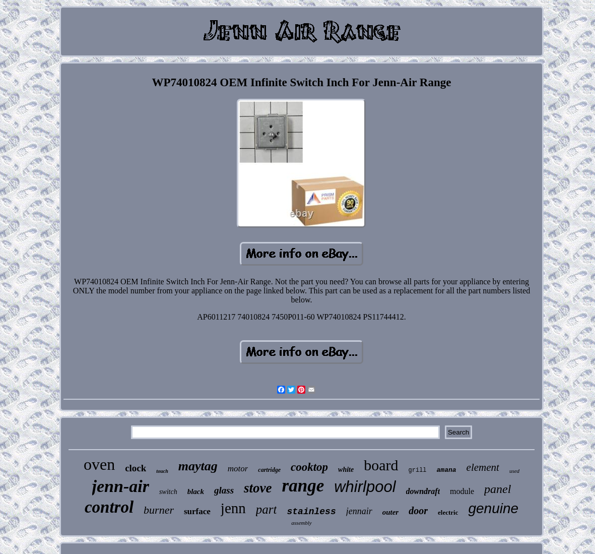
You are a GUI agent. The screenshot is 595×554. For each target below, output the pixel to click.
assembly (301, 523)
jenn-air (120, 486)
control (109, 507)
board (381, 465)
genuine (493, 508)
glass (224, 490)
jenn (233, 508)
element (483, 467)
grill (418, 470)
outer (390, 512)
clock (135, 468)
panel (497, 489)
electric (448, 512)
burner (159, 510)
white (346, 469)
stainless (311, 512)
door (418, 510)
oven (99, 464)
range (303, 486)
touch (162, 471)
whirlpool (364, 487)
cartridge (269, 469)
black (195, 491)
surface (197, 511)
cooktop (309, 467)
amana (446, 470)
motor (238, 468)
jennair (359, 511)
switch (168, 492)
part (266, 509)
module (462, 491)
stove (258, 488)
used (514, 471)
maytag (198, 466)
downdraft (423, 491)
